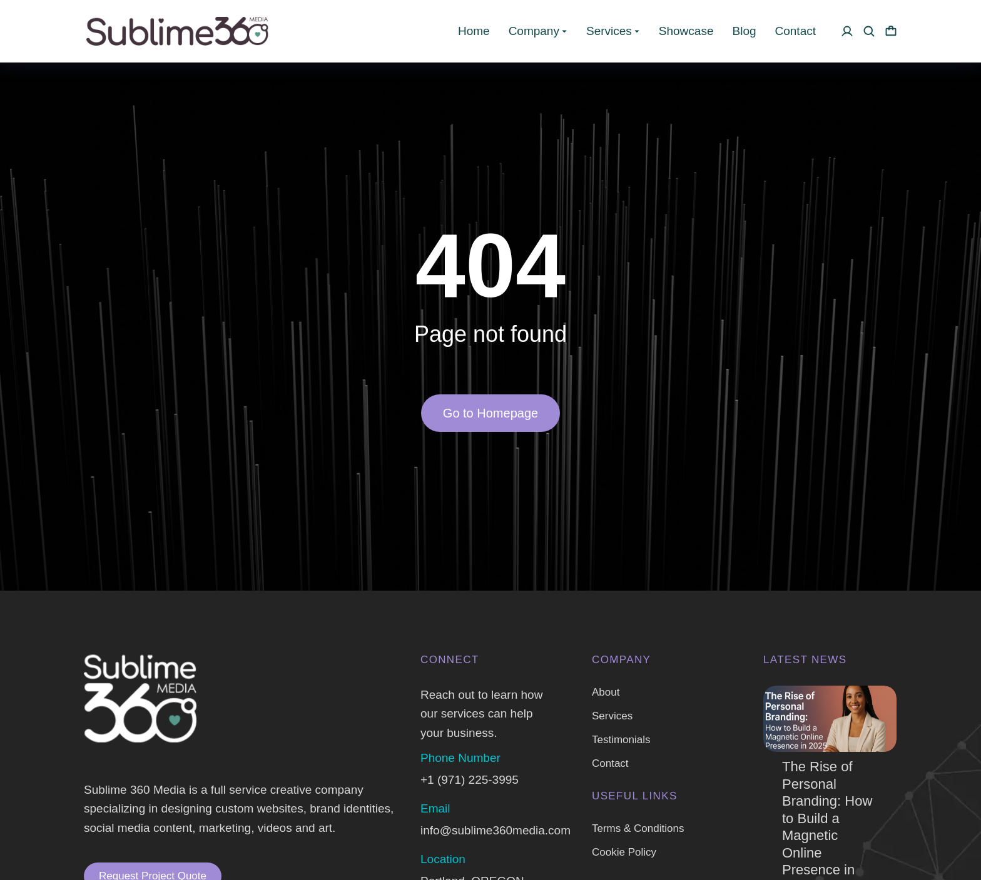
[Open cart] (891, 31)
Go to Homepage (490, 413)
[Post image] (830, 719)
